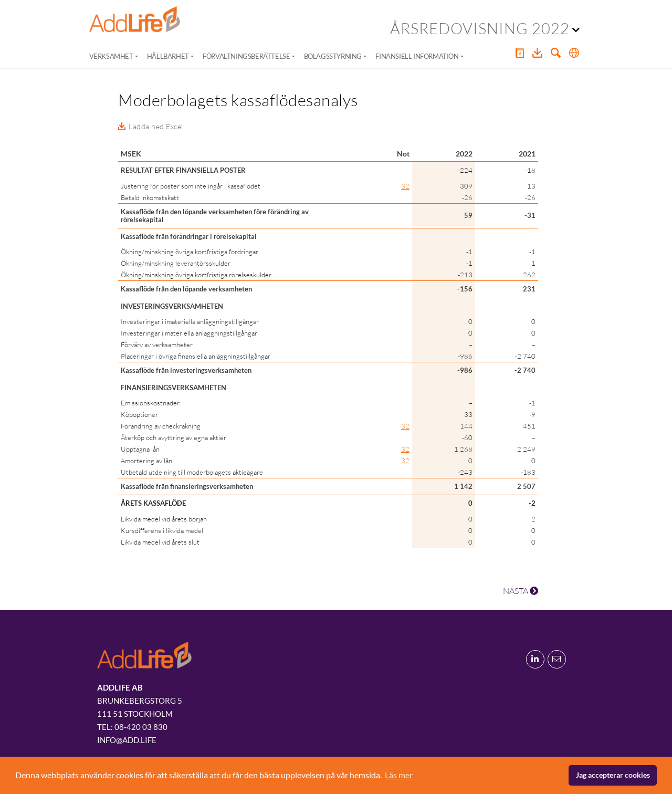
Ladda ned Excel (156, 126)
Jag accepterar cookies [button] (613, 774)
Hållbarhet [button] (168, 56)
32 (405, 186)
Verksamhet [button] (111, 56)
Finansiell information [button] (416, 56)
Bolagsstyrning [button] (333, 56)
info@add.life (126, 740)
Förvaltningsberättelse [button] (246, 56)
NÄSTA (520, 591)
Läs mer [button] (399, 775)
